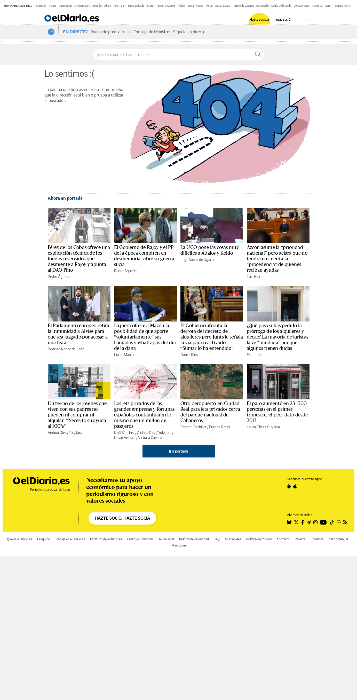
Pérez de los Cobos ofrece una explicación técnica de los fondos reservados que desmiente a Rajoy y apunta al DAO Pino (79, 259)
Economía (254, 354)
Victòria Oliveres (150, 437)
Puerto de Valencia (243, 5)
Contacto (283, 539)
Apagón (97, 5)
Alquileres (40, 5)
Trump (52, 5)
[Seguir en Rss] (345, 522)
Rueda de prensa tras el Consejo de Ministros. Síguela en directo (147, 31)
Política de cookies (259, 539)
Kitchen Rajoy (82, 5)
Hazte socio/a (259, 19)
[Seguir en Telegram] (309, 522)
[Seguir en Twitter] (296, 522)
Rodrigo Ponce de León (66, 349)
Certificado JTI (338, 539)
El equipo (43, 539)
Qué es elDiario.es (19, 539)
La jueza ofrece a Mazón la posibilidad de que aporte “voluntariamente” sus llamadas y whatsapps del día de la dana (145, 337)
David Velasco (125, 437)
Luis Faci (253, 276)
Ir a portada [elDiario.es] (178, 451)
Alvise (107, 5)
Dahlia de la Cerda (281, 5)
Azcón (328, 5)
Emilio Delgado (136, 5)
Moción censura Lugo (218, 5)
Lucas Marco (124, 354)
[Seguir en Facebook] (302, 522)
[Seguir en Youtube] (323, 522)
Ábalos (182, 5)
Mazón (151, 5)
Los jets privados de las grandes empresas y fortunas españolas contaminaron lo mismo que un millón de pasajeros (144, 415)
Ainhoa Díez (57, 432)
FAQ (217, 539)
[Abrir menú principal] (309, 18)
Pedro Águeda (59, 276)
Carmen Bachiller (193, 427)
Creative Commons (140, 539)
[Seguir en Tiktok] (331, 522)
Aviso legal (166, 539)
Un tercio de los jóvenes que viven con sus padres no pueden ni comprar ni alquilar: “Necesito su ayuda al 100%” (77, 415)
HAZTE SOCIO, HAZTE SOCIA (122, 518)
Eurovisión (262, 5)
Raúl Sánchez (124, 432)
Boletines (317, 539)
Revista (300, 539)
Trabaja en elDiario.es (70, 539)
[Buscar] (258, 54)
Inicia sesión (283, 19)
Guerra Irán (65, 5)
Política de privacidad (194, 539)
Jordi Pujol (119, 5)
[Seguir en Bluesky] (289, 522)
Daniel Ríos (189, 354)
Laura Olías (255, 427)
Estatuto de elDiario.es (106, 539)
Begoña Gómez (166, 5)
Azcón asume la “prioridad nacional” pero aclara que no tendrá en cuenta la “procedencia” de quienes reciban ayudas (277, 259)
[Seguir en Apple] (295, 486)
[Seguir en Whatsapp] (339, 522)
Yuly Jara (75, 432)
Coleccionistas (302, 5)
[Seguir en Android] (289, 486)
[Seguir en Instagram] (315, 522)
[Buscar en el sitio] (172, 54)
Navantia (317, 5)
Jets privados (195, 5)
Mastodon (178, 545)
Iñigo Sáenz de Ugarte (197, 259)
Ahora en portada (65, 198)
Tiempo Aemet (343, 5)
